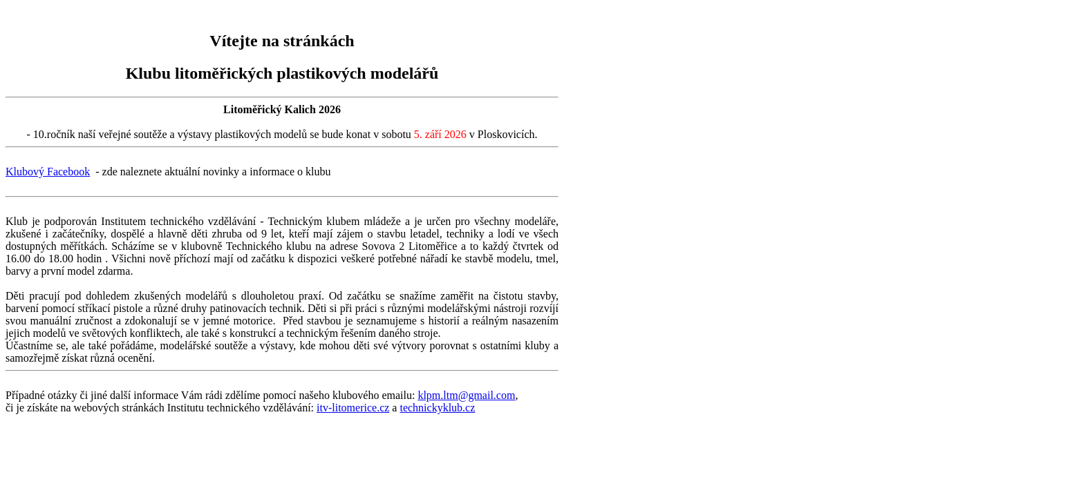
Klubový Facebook (48, 171)
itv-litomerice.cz (353, 407)
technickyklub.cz (437, 407)
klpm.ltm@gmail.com (466, 395)
